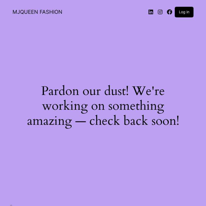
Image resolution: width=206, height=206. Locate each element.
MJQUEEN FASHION (37, 12)
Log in (184, 12)
